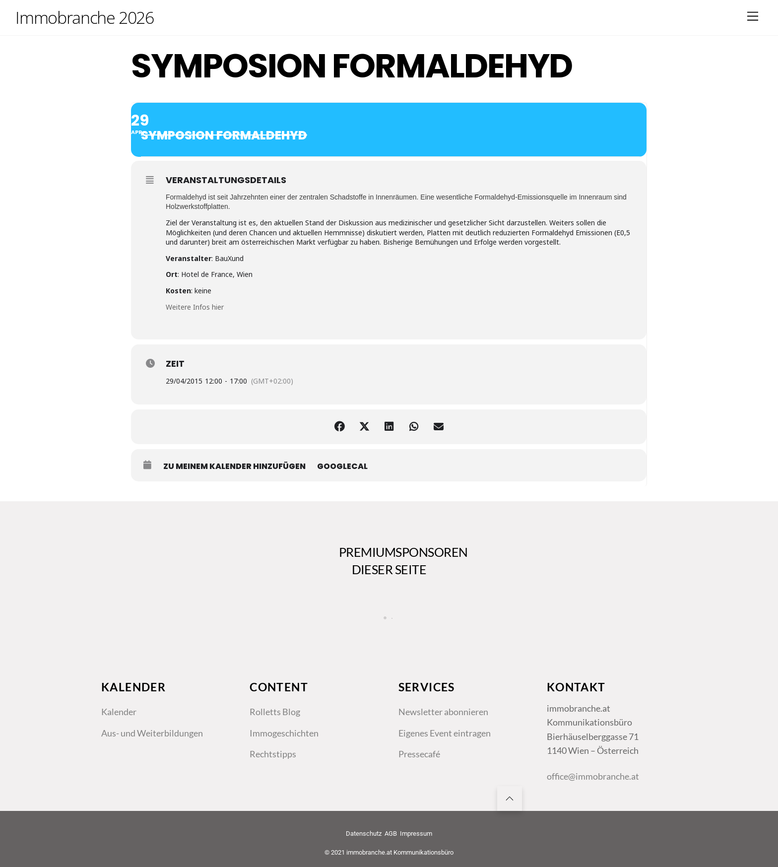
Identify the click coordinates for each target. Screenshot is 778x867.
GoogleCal (342, 466)
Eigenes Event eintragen (444, 733)
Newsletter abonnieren (443, 711)
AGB (391, 833)
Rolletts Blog (275, 711)
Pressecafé (419, 753)
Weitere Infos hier (195, 307)
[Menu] (753, 16)
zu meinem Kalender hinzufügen (234, 466)
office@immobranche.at (593, 776)
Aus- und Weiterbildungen (152, 733)
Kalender (118, 711)
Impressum (416, 833)
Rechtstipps (273, 753)
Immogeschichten (284, 733)
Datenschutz (364, 833)
